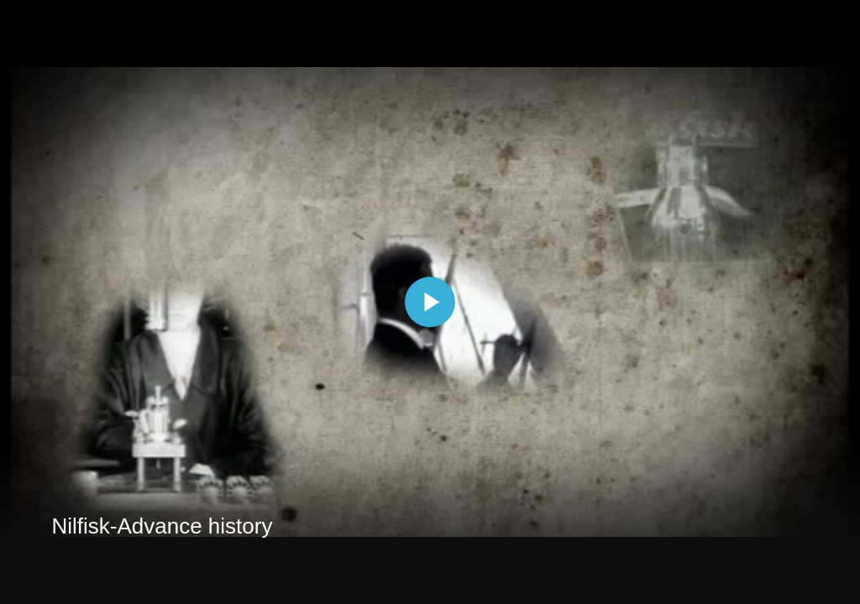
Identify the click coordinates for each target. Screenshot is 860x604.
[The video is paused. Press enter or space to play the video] (430, 302)
